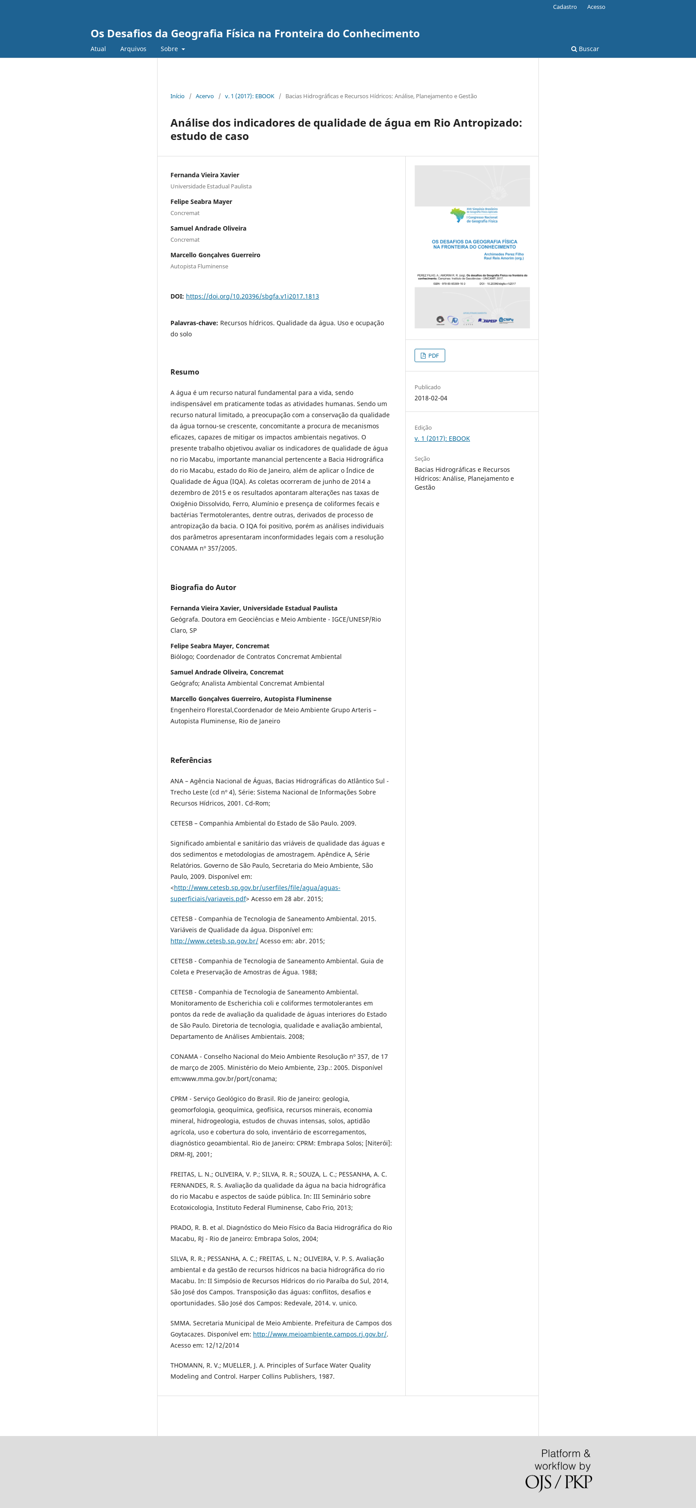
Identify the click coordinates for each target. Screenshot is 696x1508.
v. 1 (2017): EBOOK (249, 96)
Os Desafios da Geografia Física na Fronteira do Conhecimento (255, 33)
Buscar (585, 48)
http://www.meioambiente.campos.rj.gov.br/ (320, 1334)
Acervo (205, 96)
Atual (98, 48)
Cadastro (565, 7)
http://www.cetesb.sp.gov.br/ (214, 941)
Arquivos (133, 48)
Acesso (596, 7)
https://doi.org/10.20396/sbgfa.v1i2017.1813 (252, 296)
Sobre (170, 48)
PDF (433, 355)
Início (177, 96)
